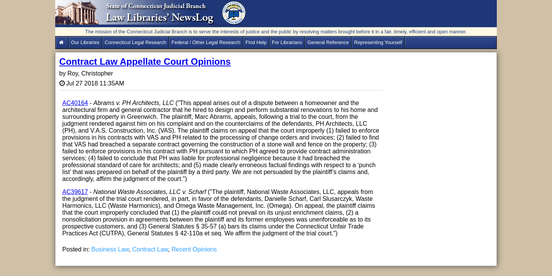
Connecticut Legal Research (135, 42)
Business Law (110, 249)
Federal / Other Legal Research (206, 42)
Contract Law (150, 249)
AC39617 (75, 192)
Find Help (256, 42)
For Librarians (287, 42)
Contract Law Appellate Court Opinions (145, 61)
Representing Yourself (378, 42)
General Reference (328, 42)
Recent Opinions (194, 249)
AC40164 (75, 103)
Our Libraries (85, 42)
